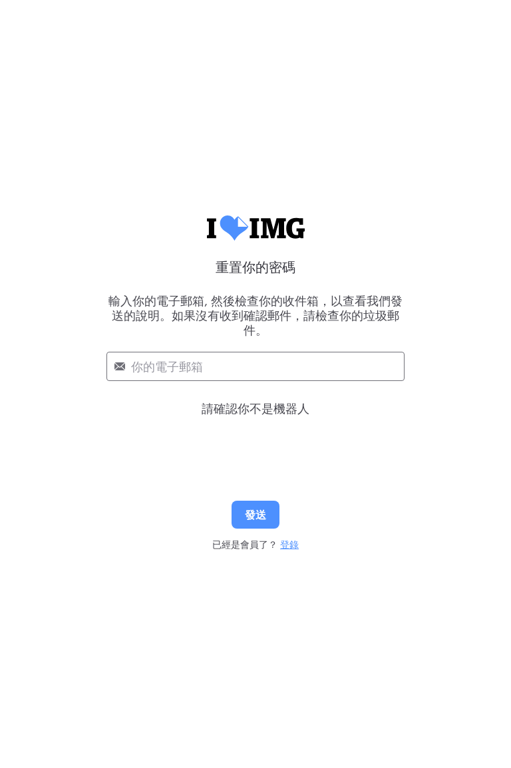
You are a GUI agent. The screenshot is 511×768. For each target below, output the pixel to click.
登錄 (289, 544)
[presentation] (255, 444)
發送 (255, 514)
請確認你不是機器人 (255, 408)
